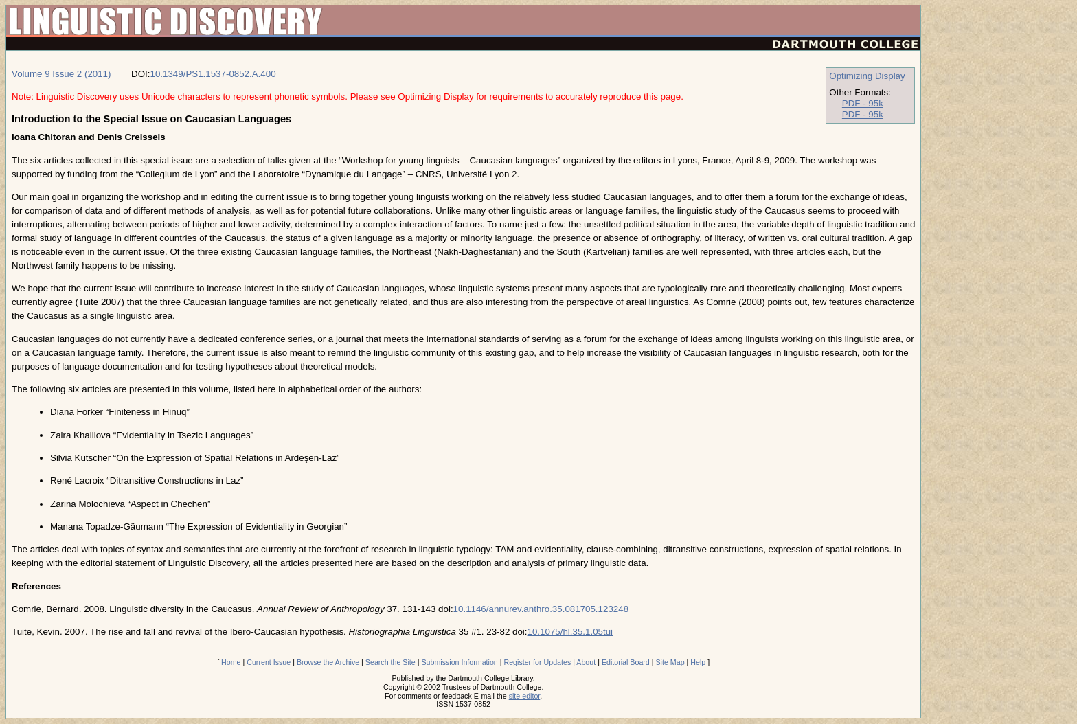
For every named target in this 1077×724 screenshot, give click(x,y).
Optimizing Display (867, 76)
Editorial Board (626, 662)
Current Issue (269, 662)
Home (230, 662)
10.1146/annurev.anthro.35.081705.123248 (540, 609)
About (586, 662)
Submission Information (459, 662)
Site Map (670, 662)
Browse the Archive (328, 662)
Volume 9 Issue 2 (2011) (61, 74)
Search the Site (390, 662)
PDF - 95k (862, 103)
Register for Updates (537, 662)
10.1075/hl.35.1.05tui (570, 631)
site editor (525, 696)
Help (697, 662)
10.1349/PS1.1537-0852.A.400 (213, 74)
